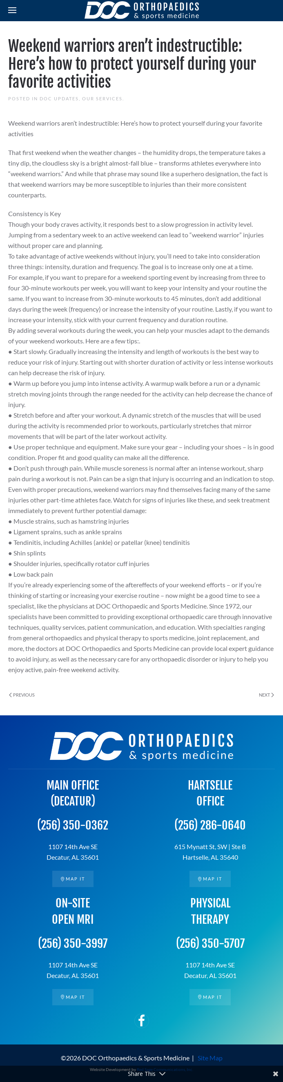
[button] (12, 10)
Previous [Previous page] (22, 694)
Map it (73, 878)
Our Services (102, 98)
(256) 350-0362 (72, 825)
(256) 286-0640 (210, 825)
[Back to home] (142, 10)
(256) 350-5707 (210, 943)
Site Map (210, 1058)
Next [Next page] (266, 694)
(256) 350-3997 (72, 943)
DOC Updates (59, 98)
